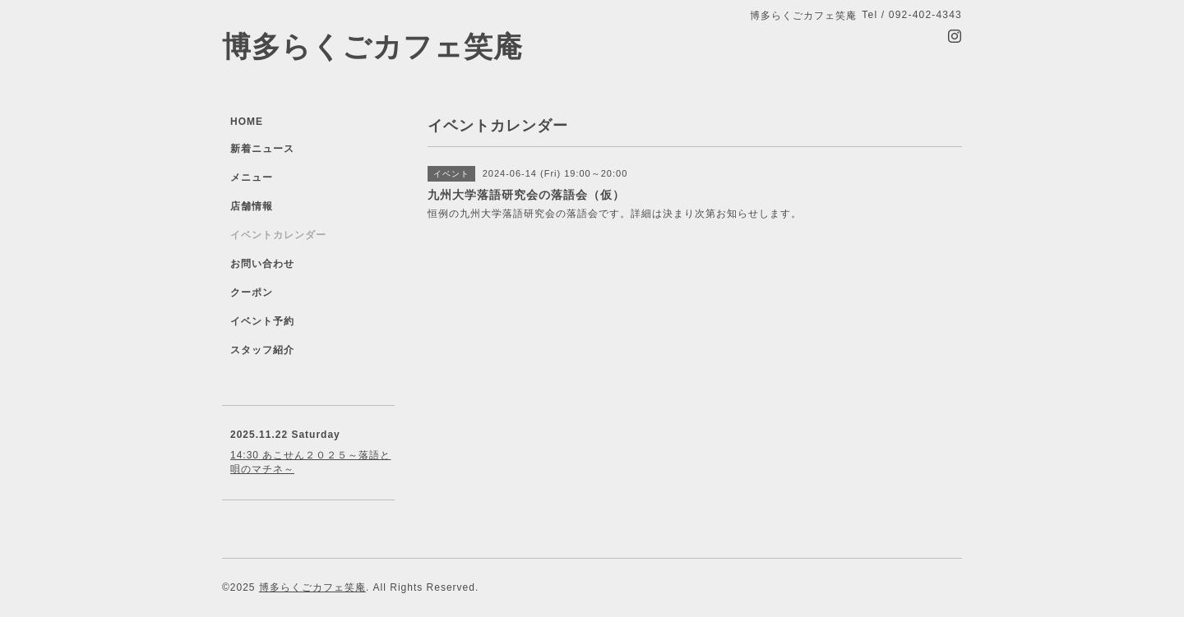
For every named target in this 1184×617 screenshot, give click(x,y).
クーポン (251, 292)
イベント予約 (262, 321)
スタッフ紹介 (262, 350)
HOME (246, 121)
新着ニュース (262, 148)
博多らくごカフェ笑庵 (372, 46)
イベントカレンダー (278, 235)
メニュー (251, 177)
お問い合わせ (262, 263)
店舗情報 (251, 206)
